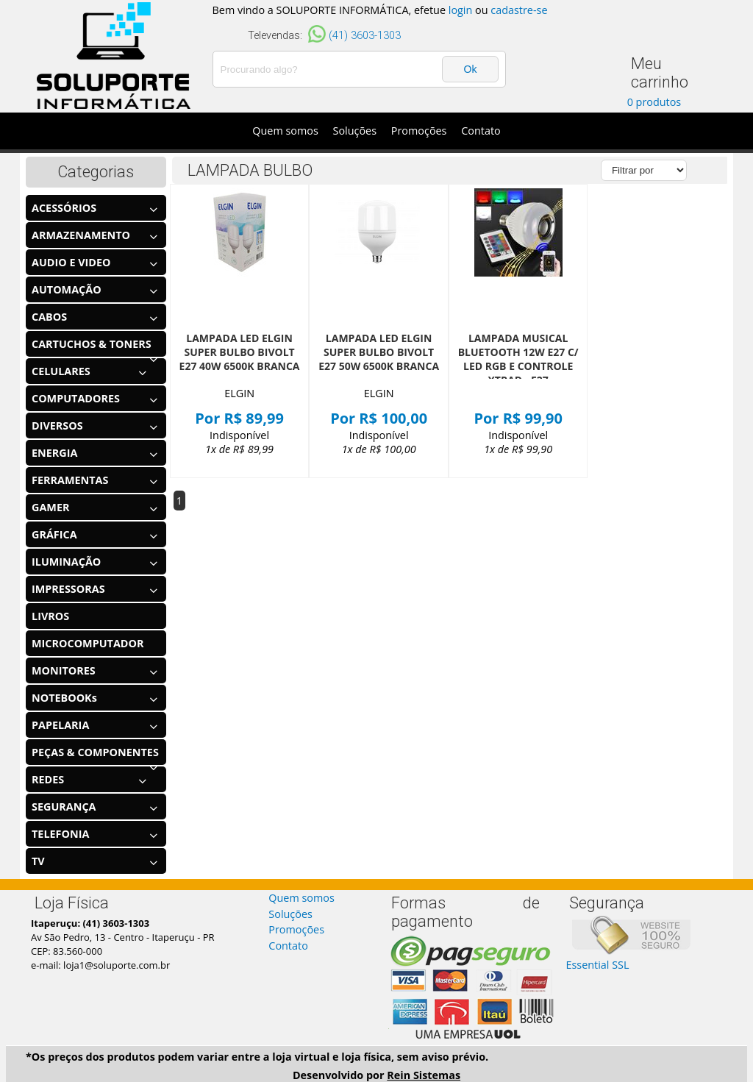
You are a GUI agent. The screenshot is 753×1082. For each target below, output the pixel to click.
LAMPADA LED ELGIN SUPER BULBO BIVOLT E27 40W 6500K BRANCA (239, 352)
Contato (480, 131)
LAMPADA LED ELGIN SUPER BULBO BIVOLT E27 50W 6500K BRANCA (378, 352)
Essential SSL (597, 965)
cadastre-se (518, 10)
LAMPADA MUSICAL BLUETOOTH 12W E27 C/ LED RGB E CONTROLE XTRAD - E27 (518, 359)
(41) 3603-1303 (365, 35)
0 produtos (654, 102)
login (461, 10)
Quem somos (285, 131)
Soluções (355, 131)
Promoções (419, 131)
